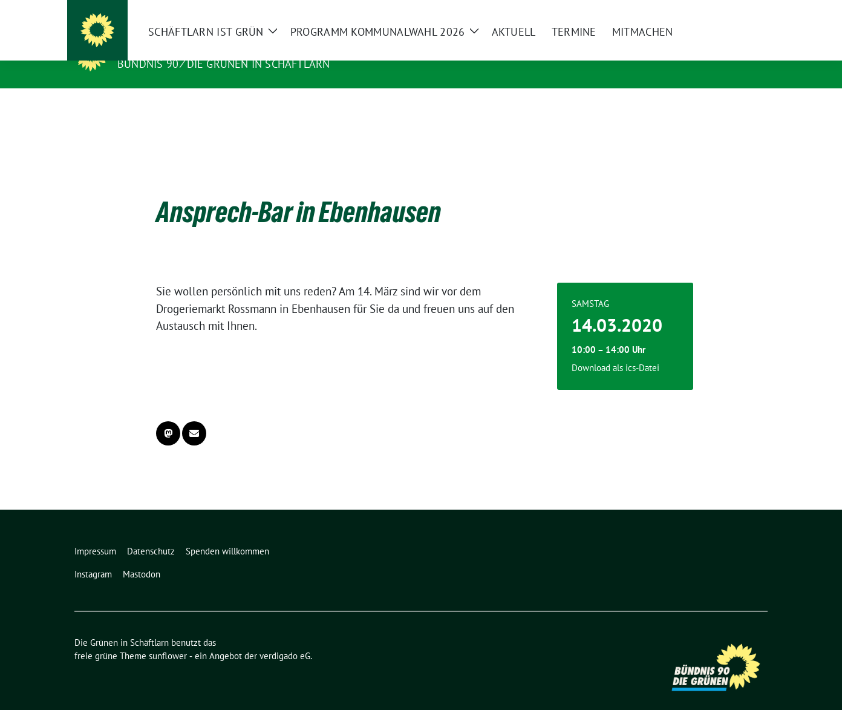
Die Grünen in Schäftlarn (200, 47)
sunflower (168, 637)
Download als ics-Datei (615, 349)
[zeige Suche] (746, 10)
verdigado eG (284, 637)
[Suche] (728, 10)
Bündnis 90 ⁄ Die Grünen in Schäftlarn (223, 64)
